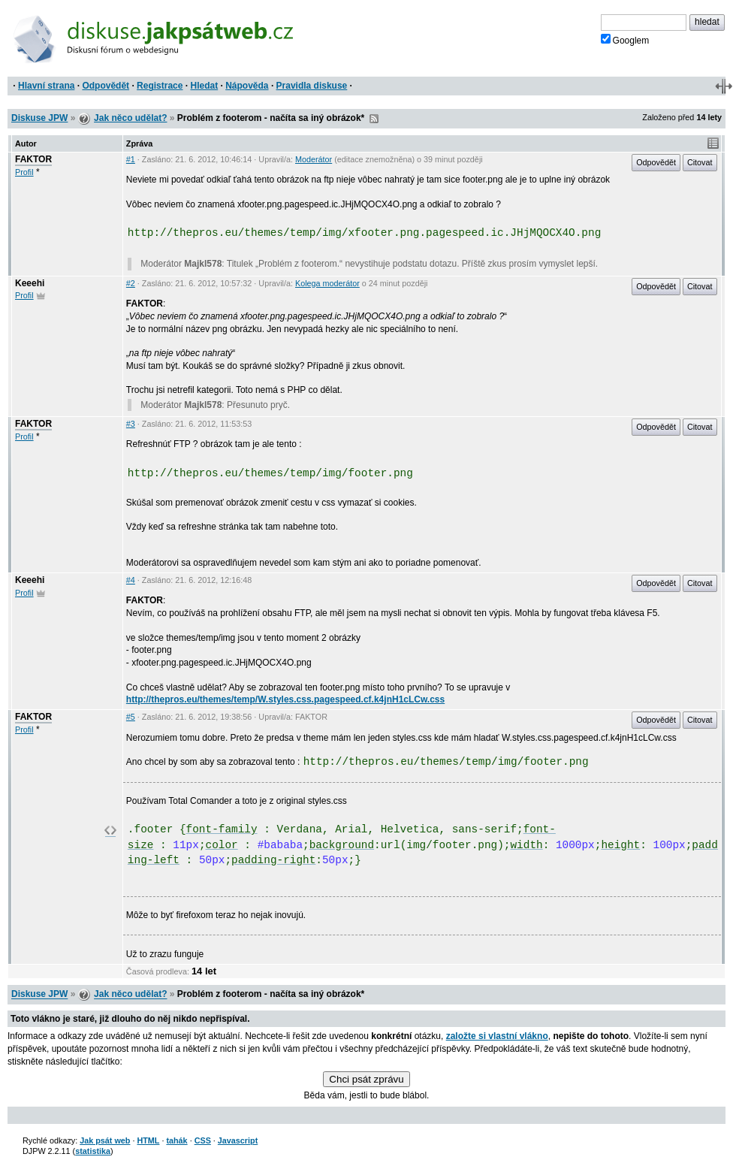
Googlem (625, 40)
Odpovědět (105, 85)
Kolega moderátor (327, 283)
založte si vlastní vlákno (497, 1036)
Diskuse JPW (39, 118)
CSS (203, 1140)
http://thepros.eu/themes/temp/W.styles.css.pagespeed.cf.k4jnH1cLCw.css (285, 699)
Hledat (204, 85)
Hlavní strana (46, 85)
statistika (92, 1150)
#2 (130, 283)
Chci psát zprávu (366, 1079)
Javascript (238, 1140)
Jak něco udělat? (130, 118)
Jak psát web (105, 1140)
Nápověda (246, 85)
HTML (148, 1140)
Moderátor (313, 159)
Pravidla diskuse (312, 85)
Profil (24, 172)
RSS (374, 118)
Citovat (700, 162)
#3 (130, 423)
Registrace (159, 85)
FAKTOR (33, 159)
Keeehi (29, 283)
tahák (176, 1140)
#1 (130, 159)
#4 (130, 579)
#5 (130, 716)
